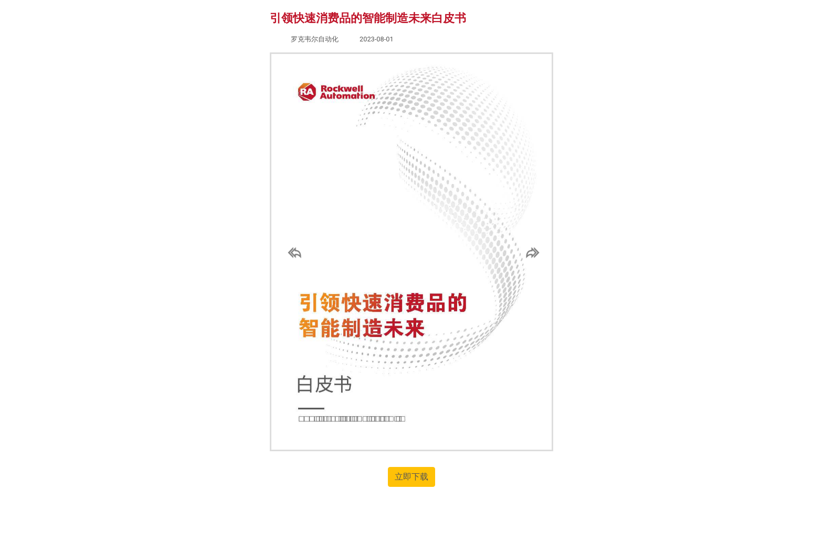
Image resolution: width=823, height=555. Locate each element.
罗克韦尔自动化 (315, 39)
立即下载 (411, 477)
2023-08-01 (377, 39)
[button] (292, 252)
